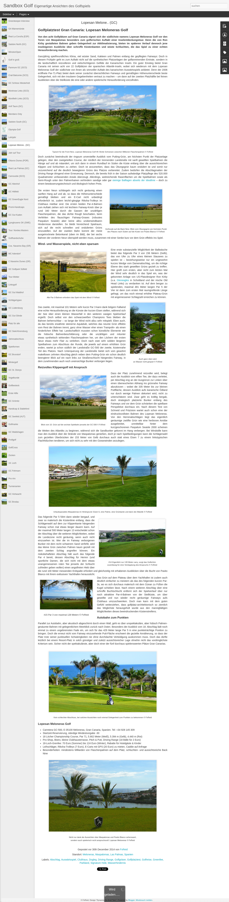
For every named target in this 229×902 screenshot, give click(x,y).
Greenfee (158, 859)
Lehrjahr (12, 137)
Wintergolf (13, 362)
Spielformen (14, 347)
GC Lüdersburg (15, 308)
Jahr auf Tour (14, 153)
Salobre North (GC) (17, 44)
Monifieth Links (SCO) (18, 98)
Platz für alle (14, 323)
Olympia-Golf (14, 129)
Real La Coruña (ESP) (18, 36)
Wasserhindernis (117, 863)
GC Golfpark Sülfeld (17, 269)
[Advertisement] (186, 76)
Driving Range (105, 859)
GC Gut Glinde (15, 316)
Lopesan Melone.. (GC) (19, 145)
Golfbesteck (13, 385)
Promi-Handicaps (16, 207)
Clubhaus (82, 859)
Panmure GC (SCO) (17, 67)
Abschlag (55, 859)
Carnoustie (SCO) (16, 176)
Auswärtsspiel (68, 859)
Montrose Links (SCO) (18, 91)
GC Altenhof (14, 184)
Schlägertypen (15, 300)
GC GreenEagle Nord (18, 199)
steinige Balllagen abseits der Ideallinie (134, 180)
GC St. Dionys (15, 370)
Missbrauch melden (144, 900)
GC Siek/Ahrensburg (17, 331)
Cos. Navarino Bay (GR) (19, 246)
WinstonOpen (14, 52)
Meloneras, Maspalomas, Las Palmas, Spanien (108, 854)
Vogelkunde (13, 378)
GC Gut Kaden (15, 215)
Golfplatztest (134, 859)
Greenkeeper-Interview (19, 21)
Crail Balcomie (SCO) (18, 75)
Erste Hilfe (13, 393)
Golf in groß (13, 60)
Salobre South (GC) (17, 122)
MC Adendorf (14, 253)
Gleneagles (123, 280)
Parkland (84, 863)
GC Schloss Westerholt (19, 83)
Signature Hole (98, 863)
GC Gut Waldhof (16, 292)
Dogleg (93, 859)
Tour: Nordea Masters (18, 230)
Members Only (15, 114)
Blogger (131, 900)
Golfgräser (120, 859)
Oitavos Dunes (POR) (18, 160)
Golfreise (147, 859)
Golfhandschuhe (15, 238)
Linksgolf (12, 284)
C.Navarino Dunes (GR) (19, 261)
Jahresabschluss (16, 339)
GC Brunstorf (14, 354)
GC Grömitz (13, 401)
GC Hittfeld (13, 191)
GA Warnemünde (16, 29)
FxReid (124, 849)
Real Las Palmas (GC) (18, 168)
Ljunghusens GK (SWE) (19, 222)
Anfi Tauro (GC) (15, 106)
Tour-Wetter (13, 277)
